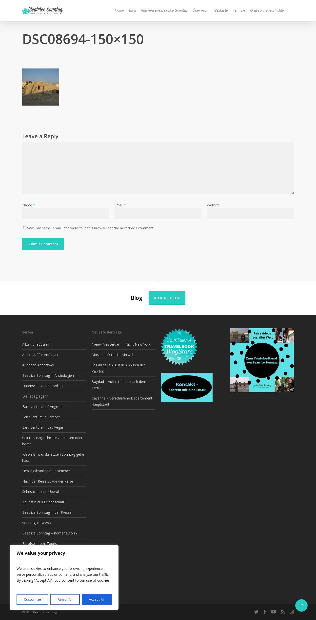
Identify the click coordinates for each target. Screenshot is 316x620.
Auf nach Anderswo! (38, 365)
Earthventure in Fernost (41, 417)
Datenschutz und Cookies (42, 385)
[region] (64, 577)
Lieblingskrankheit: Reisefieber (46, 470)
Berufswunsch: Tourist (40, 543)
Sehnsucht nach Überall (40, 491)
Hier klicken (167, 298)
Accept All (96, 599)
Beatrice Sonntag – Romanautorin (49, 533)
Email (120, 205)
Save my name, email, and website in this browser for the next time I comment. (90, 228)
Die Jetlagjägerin (35, 396)
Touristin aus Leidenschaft (43, 502)
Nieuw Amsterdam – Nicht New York (121, 344)
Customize (32, 599)
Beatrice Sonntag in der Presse (47, 512)
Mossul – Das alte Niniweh (113, 354)
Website (213, 205)
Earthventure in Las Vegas (43, 427)
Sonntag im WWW (36, 522)
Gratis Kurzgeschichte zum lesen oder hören (52, 440)
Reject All (65, 599)
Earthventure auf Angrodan (43, 406)
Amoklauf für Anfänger (40, 354)
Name (28, 205)
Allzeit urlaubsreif (35, 344)
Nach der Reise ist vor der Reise (47, 481)
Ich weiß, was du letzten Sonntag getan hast (53, 457)
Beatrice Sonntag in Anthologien (48, 375)
